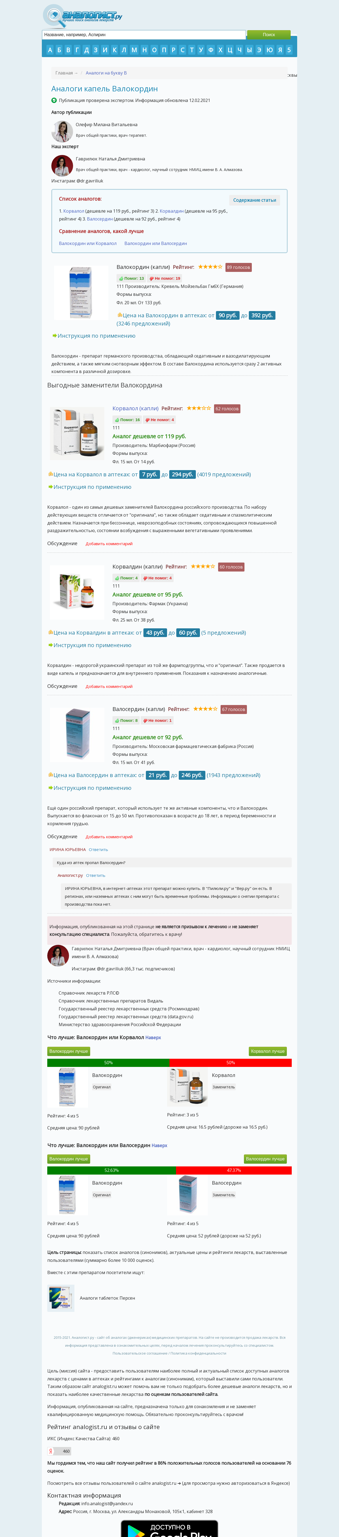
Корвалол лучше (268, 1051)
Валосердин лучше (265, 1159)
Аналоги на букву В (106, 73)
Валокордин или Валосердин (155, 243)
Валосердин (100, 219)
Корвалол (73, 211)
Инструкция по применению (97, 335)
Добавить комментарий (109, 543)
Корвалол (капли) (135, 408)
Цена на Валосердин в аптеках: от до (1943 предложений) (157, 775)
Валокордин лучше (68, 1051)
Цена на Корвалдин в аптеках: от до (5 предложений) (150, 632)
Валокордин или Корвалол (88, 243)
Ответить (98, 849)
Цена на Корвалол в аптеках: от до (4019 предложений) (152, 474)
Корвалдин (172, 211)
